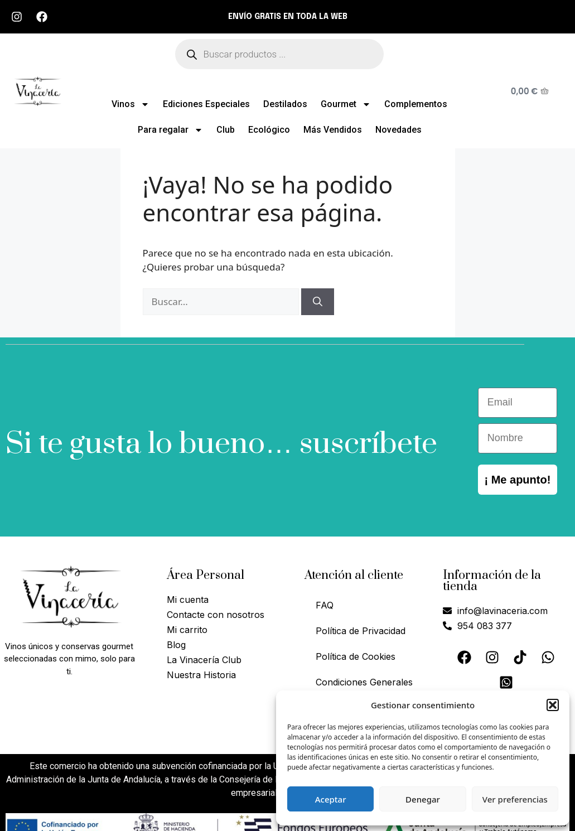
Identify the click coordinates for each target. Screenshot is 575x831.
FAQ (325, 605)
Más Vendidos (332, 129)
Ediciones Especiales (206, 104)
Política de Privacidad (360, 630)
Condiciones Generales (364, 682)
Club (225, 129)
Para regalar (170, 130)
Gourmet (346, 104)
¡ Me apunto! (517, 480)
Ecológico (269, 129)
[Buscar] (317, 301)
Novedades (398, 129)
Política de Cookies (355, 656)
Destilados (285, 104)
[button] (552, 705)
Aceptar (330, 799)
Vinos (130, 104)
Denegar (422, 799)
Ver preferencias (515, 799)
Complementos (415, 104)
